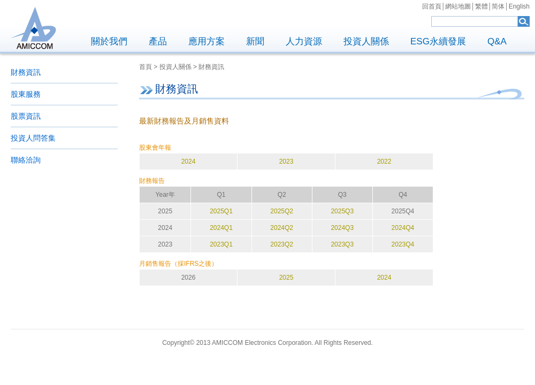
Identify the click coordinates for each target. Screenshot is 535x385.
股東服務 (26, 94)
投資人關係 (366, 41)
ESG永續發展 (438, 41)
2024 (188, 161)
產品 (158, 41)
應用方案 (206, 41)
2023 (286, 161)
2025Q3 (342, 211)
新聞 (255, 41)
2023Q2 (281, 244)
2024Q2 (281, 228)
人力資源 (304, 41)
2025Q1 (221, 211)
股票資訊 (26, 116)
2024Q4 (403, 228)
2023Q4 (403, 244)
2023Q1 (221, 244)
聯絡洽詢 (26, 160)
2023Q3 (342, 244)
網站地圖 (458, 6)
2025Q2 (281, 211)
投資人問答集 (33, 138)
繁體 (481, 6)
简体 (498, 6)
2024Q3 (342, 228)
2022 (384, 161)
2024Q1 (221, 228)
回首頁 (431, 6)
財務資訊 (26, 72)
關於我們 (109, 41)
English (519, 6)
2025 (286, 277)
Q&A (497, 41)
